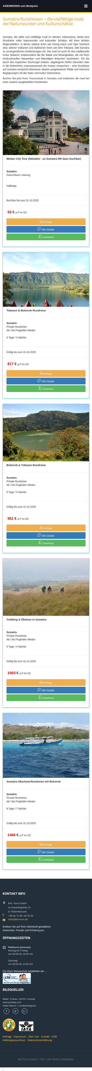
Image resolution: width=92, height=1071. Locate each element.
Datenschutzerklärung (39, 1040)
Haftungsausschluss (14, 1040)
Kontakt (45, 1036)
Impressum (20, 1036)
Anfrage (7, 1036)
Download (46, 237)
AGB (54, 1036)
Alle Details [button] (46, 229)
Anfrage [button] (46, 221)
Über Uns (33, 1036)
